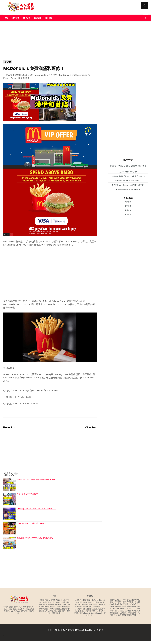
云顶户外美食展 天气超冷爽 (27, 494)
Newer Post (9, 427)
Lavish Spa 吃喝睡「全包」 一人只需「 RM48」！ (36, 508)
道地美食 (16, 18)
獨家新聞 (37, 18)
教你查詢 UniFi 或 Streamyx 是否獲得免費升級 (35, 538)
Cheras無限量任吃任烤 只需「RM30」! (32, 523)
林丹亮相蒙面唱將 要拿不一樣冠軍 (128, 189)
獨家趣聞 (48, 18)
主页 (7, 18)
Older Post (91, 427)
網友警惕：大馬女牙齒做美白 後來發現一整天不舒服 (36, 479)
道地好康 (26, 18)
